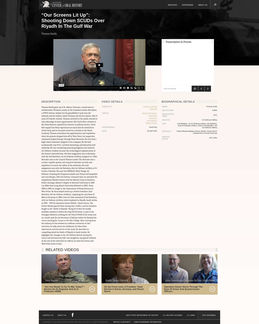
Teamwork (153, 118)
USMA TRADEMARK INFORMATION (147, 322)
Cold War (153, 109)
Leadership (152, 116)
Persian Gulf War (150, 107)
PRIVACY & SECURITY (122, 322)
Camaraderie (152, 121)
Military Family (151, 123)
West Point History (149, 113)
